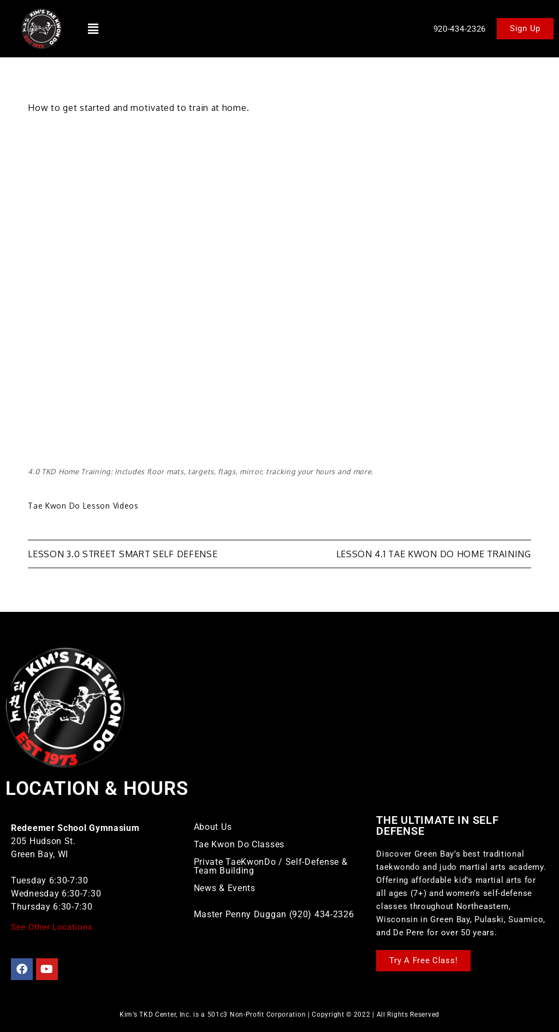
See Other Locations (51, 927)
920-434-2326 (459, 29)
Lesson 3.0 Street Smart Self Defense (122, 554)
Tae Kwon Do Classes (239, 844)
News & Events (224, 888)
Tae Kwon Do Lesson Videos (83, 505)
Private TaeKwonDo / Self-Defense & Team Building (271, 866)
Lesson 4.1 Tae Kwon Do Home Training (433, 554)
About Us (213, 827)
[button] (93, 28)
